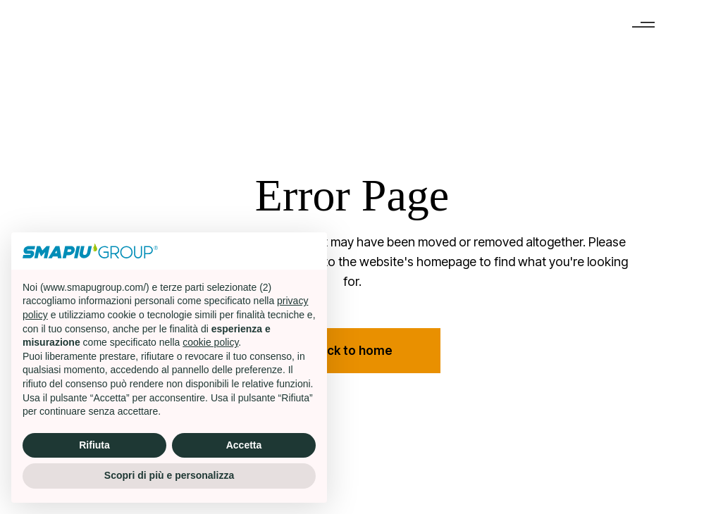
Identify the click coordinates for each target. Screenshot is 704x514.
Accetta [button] (244, 445)
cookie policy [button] (210, 342)
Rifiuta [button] (94, 445)
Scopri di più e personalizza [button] (169, 475)
